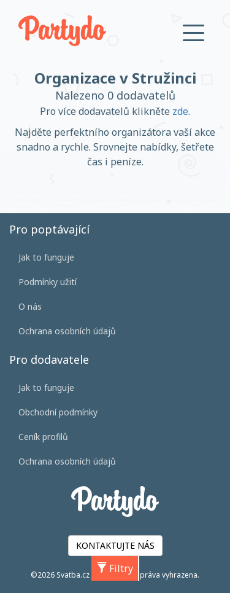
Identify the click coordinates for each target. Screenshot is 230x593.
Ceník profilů (43, 436)
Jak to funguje (46, 257)
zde (180, 111)
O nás (30, 306)
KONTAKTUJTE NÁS (115, 545)
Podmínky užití (47, 282)
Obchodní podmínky (58, 412)
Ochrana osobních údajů (67, 331)
